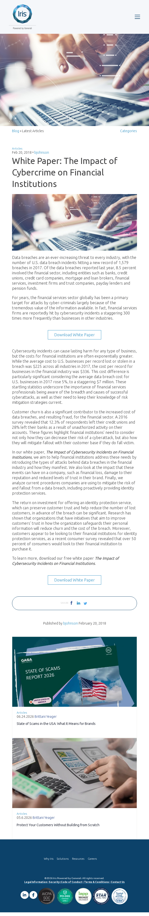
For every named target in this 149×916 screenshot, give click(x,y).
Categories (128, 135)
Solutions (63, 862)
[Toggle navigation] (137, 16)
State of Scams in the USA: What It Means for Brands (56, 727)
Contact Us (118, 885)
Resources (78, 862)
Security (54, 885)
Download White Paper (74, 338)
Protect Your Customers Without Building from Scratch (58, 829)
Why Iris (48, 862)
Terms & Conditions (96, 885)
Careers (92, 862)
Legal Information (35, 885)
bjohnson (41, 156)
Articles (17, 152)
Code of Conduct (71, 885)
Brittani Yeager (46, 720)
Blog (15, 135)
